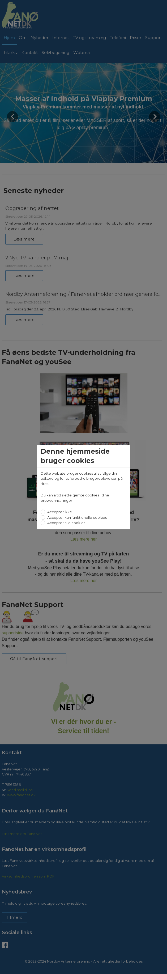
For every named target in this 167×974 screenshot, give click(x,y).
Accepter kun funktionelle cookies (76, 517)
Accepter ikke (59, 512)
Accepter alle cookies (65, 523)
